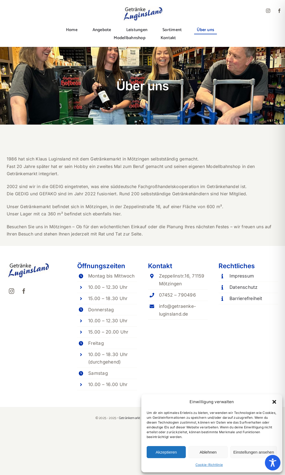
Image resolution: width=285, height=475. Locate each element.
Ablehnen (207, 452)
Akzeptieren (166, 452)
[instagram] (268, 10)
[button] (274, 402)
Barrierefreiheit (246, 298)
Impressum (242, 276)
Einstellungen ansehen (253, 452)
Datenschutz (244, 287)
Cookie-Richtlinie (209, 465)
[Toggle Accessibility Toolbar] (272, 462)
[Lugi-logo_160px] (142, 8)
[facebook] (279, 10)
